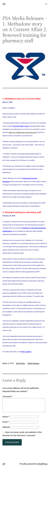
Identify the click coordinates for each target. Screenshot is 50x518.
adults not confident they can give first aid (22, 132)
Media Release (33, 363)
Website (6, 430)
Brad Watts (20, 363)
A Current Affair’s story (20, 126)
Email (5, 424)
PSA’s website (26, 352)
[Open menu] (46, 4)
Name (5, 419)
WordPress (42, 466)
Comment (7, 396)
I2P (3, 4)
